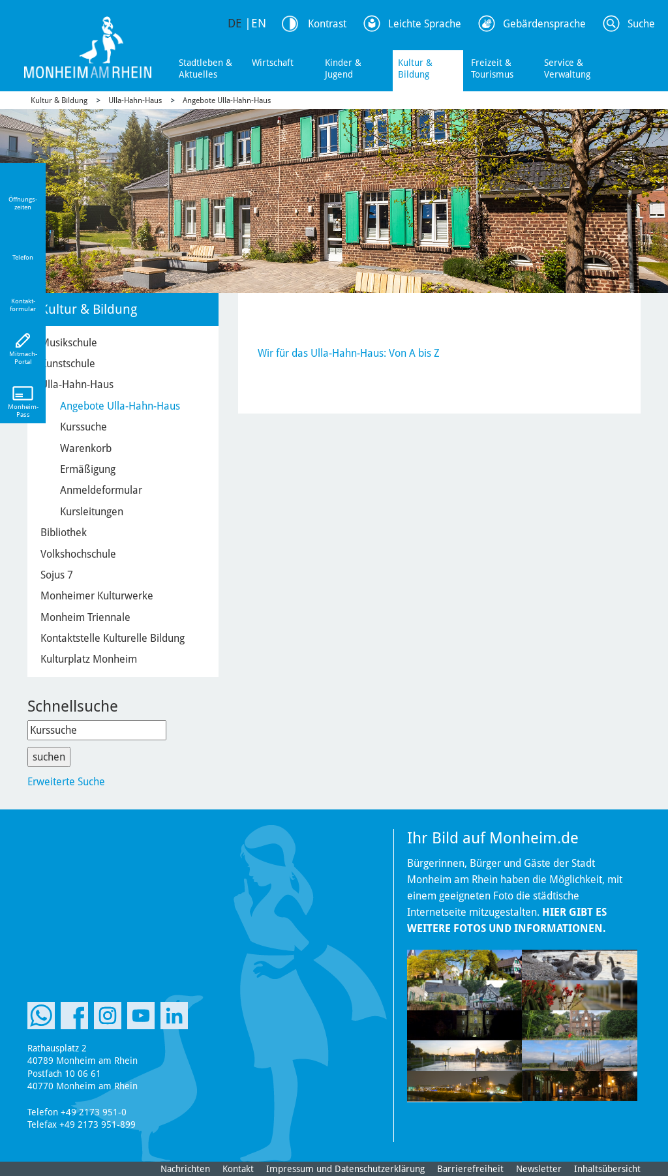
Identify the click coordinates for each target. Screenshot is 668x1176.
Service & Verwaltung (567, 68)
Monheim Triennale (85, 617)
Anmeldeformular (101, 490)
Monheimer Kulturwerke (96, 596)
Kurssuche (83, 427)
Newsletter (539, 1169)
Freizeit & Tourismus (492, 68)
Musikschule (68, 343)
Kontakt (238, 1169)
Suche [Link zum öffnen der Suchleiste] (641, 24)
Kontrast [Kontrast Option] (327, 24)
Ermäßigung (87, 469)
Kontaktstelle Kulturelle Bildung (112, 638)
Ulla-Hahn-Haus (135, 100)
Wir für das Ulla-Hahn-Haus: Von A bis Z (349, 353)
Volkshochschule (78, 554)
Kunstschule (67, 363)
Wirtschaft (273, 62)
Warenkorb (86, 448)
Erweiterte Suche (66, 782)
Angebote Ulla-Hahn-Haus (227, 100)
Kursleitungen (91, 511)
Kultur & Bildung (415, 68)
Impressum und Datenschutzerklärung (345, 1169)
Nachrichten (185, 1169)
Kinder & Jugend (343, 68)
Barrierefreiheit (470, 1169)
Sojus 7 (56, 575)
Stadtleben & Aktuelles (205, 68)
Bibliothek (63, 532)
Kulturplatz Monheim (88, 659)
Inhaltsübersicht (607, 1169)
